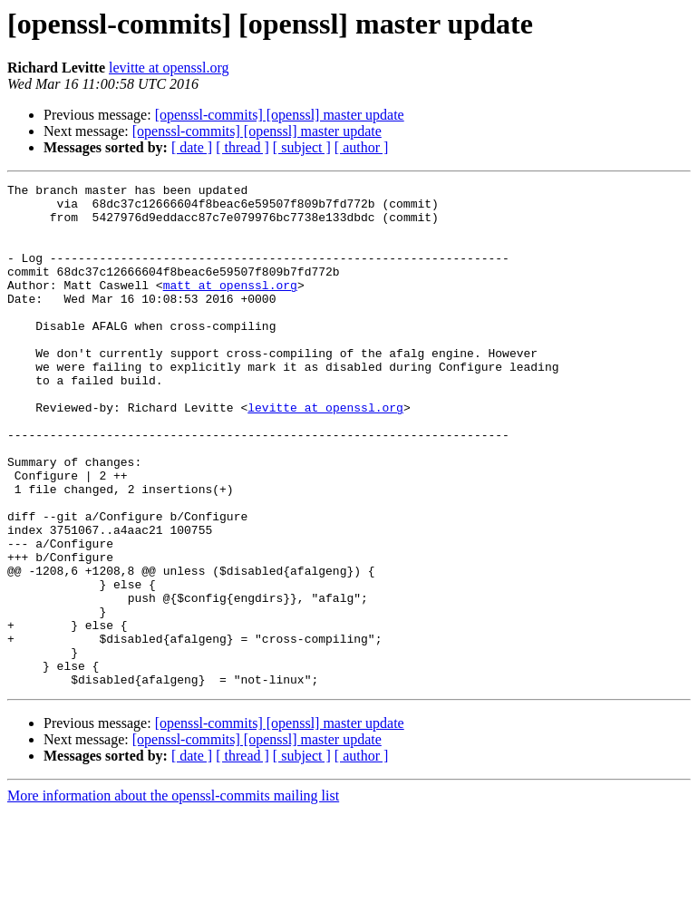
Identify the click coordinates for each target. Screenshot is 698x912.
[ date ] (191, 147)
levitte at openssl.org (169, 67)
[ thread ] (242, 147)
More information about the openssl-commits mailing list (173, 896)
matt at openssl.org (230, 306)
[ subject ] (302, 147)
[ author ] (361, 147)
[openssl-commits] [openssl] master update (279, 114)
